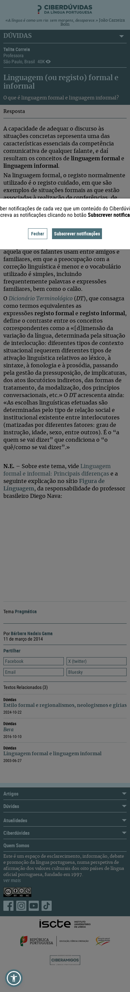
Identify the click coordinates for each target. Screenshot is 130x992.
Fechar (37, 233)
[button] (14, 978)
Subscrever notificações (77, 233)
